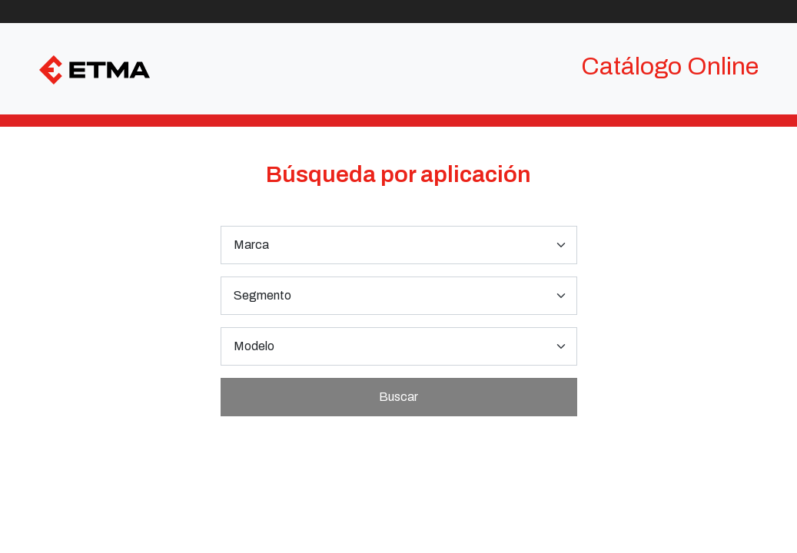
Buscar (398, 396)
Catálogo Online (670, 66)
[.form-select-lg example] (399, 245)
